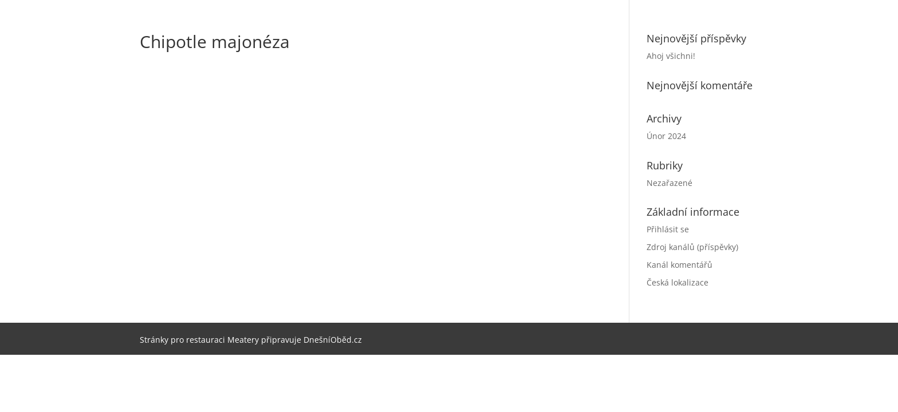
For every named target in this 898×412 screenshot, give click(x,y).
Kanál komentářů (679, 264)
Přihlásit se (668, 229)
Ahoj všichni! (671, 55)
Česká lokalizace (677, 282)
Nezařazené (669, 182)
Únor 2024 (666, 135)
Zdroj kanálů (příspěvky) (692, 246)
